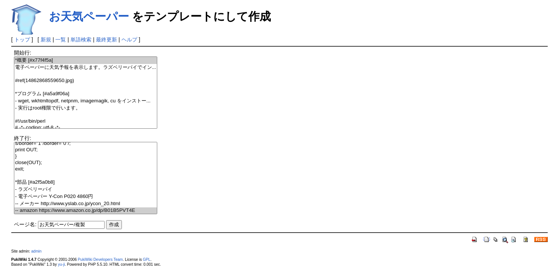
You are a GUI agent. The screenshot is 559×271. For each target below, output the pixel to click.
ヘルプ (129, 40)
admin (36, 251)
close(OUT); (85, 163)
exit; (85, 169)
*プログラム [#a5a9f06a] (85, 93)
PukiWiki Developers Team (100, 259)
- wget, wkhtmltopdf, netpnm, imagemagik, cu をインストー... (85, 101)
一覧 (60, 40)
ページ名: (25, 224)
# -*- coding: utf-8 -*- (85, 128)
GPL (146, 259)
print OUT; (85, 150)
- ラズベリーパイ (85, 189)
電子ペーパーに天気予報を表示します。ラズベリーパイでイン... (85, 67)
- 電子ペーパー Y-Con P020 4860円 (85, 196)
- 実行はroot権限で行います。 (85, 108)
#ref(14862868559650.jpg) (85, 81)
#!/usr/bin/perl (85, 121)
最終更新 (106, 40)
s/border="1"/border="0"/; (85, 143)
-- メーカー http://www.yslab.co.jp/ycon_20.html (85, 203)
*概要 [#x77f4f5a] (85, 60)
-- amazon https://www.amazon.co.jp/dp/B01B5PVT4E (85, 210)
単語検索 (80, 40)
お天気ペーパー (89, 16)
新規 (46, 40)
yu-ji (61, 264)
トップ (22, 40)
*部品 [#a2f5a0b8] (85, 182)
